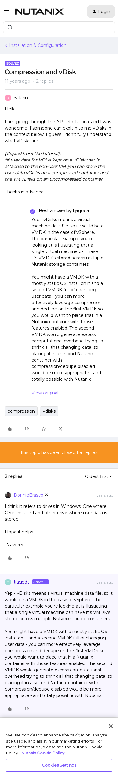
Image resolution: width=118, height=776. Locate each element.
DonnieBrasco (28, 495)
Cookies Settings (59, 765)
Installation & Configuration (37, 45)
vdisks (49, 411)
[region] (59, 747)
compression (21, 411)
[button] (6, 13)
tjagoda (22, 582)
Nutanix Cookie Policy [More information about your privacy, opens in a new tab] (42, 752)
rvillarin (21, 97)
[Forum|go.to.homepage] (39, 11)
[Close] (110, 726)
